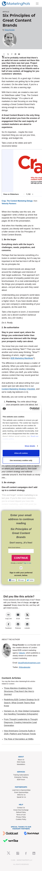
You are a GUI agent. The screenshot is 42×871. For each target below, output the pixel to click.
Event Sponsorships (21, 792)
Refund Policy (21, 812)
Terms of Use (21, 815)
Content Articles (11, 678)
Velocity (22, 653)
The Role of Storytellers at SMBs (18, 739)
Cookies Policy (21, 819)
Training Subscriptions (21, 775)
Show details (30, 446)
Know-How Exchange (21, 810)
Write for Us (21, 795)
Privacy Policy (21, 817)
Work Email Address (14, 547)
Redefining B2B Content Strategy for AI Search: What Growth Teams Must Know (21, 702)
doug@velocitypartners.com (29, 663)
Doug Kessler (10, 30)
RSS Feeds (21, 762)
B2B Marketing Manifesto (22, 358)
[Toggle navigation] (37, 3)
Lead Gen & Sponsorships (21, 790)
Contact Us (21, 807)
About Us (21, 760)
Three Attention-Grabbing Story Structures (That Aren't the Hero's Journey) (19, 691)
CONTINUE (21, 557)
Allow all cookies (21, 453)
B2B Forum (21, 779)
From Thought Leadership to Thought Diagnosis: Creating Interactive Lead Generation (21, 722)
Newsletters (21, 764)
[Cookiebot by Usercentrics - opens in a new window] (29, 408)
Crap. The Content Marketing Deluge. (17, 201)
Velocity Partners (9, 204)
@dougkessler (24, 667)
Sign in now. (27, 563)
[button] (12, 580)
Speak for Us (21, 797)
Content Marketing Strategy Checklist (18, 389)
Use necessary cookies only (21, 460)
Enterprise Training (21, 777)
